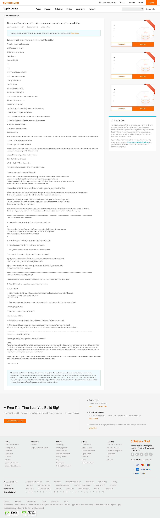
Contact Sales (150, 9)
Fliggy (73, 505)
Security (114, 482)
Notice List (55, 501)
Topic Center (30, 488)
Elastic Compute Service (34, 482)
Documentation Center (114, 444)
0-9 (103, 492)
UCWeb (96, 505)
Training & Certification (64, 466)
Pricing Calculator (88, 463)
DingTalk (113, 505)
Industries (58, 488)
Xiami (107, 505)
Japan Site (29, 485)
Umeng (102, 505)
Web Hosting (102, 482)
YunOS (77, 505)
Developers (70, 488)
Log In (140, 2)
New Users (112, 485)
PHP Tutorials (109, 488)
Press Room (111, 454)
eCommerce (90, 482)
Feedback (85, 457)
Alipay (119, 505)
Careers (6, 501)
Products (47, 9)
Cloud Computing (44, 488)
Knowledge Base (61, 448)
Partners (92, 9)
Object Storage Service (73, 482)
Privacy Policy (31, 501)
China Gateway (61, 451)
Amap (91, 505)
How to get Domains (62, 485)
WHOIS (109, 457)
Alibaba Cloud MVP (113, 448)
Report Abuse (86, 454)
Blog (57, 460)
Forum (84, 460)
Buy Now (143, 44)
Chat (90, 406)
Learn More (121, 44)
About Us (18, 501)
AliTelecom (84, 505)
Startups (8, 460)
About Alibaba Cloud (12, 444)
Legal (44, 501)
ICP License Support (63, 454)
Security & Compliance (114, 451)
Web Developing (84, 488)
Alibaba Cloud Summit (12, 466)
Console (132, 2)
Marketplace (80, 9)
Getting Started (61, 457)
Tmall (31, 505)
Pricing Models (10, 448)
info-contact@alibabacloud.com (138, 142)
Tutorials (97, 488)
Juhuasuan (37, 505)
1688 (61, 505)
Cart (123, 2)
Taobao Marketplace (21, 505)
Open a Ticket (93, 419)
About (38, 9)
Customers (9, 454)
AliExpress (45, 505)
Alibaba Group (9, 505)
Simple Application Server (39, 448)
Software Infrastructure (82, 485)
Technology (60, 444)
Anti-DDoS (57, 482)
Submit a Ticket (87, 448)
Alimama (67, 505)
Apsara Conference (11, 463)
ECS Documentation (44, 485)
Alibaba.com (54, 505)
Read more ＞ (75, 33)
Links (66, 501)
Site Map (110, 460)
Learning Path (99, 485)
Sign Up (151, 3)
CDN (47, 482)
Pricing (69, 9)
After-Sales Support (88, 451)
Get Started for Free (15, 421)
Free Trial (34, 444)
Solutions (59, 9)
